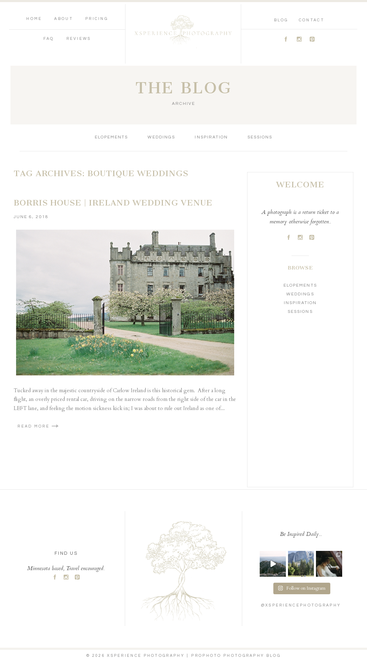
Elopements (111, 137)
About (63, 19)
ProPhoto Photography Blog (236, 656)
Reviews (78, 39)
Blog (281, 20)
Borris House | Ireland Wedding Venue (113, 203)
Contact (311, 20)
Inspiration (211, 137)
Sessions (259, 137)
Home (34, 19)
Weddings (161, 137)
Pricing (96, 19)
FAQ (48, 39)
